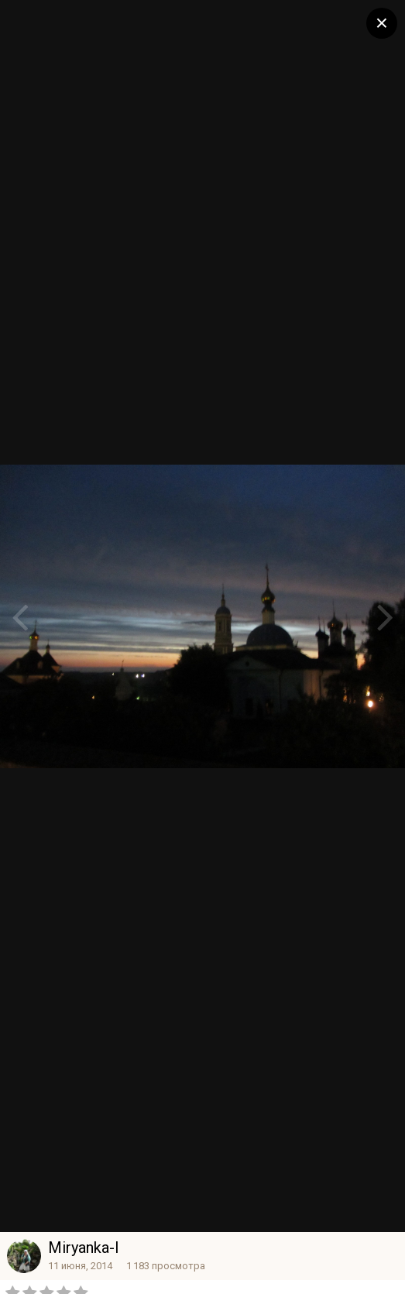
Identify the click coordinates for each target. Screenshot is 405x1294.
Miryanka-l (83, 1247)
